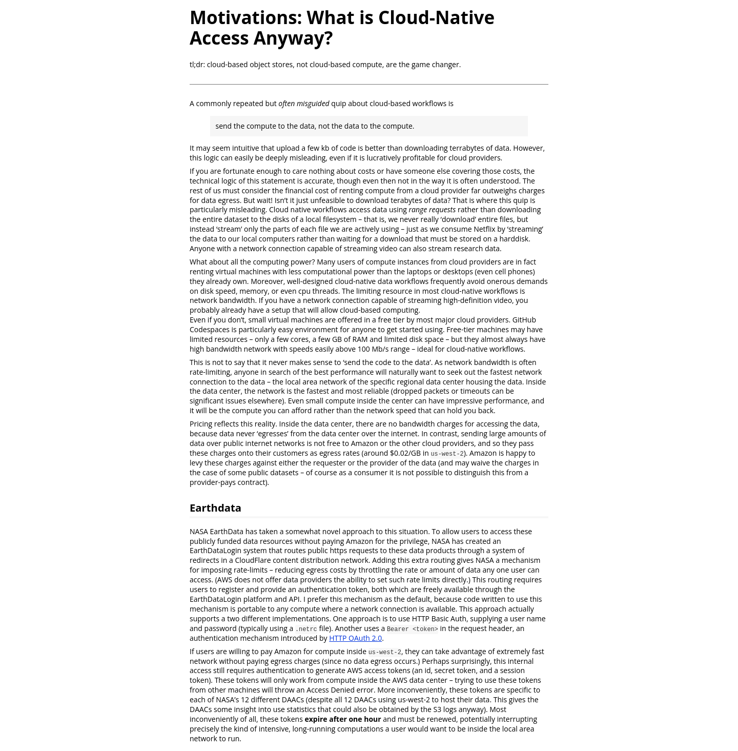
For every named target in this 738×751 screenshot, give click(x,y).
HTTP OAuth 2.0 (355, 638)
